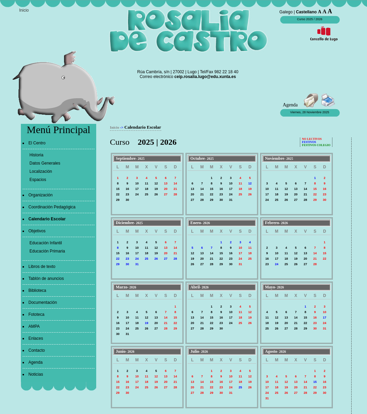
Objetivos (37, 231)
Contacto (36, 350)
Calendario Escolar (47, 219)
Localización (40, 171)
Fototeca (36, 314)
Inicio (24, 10)
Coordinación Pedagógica (51, 207)
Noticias (35, 374)
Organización (40, 195)
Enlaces (35, 338)
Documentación (42, 302)
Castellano (306, 12)
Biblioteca (37, 290)
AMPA (34, 326)
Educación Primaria (47, 251)
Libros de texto (41, 266)
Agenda (35, 362)
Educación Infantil (45, 243)
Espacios (37, 179)
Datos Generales (44, 163)
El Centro (37, 143)
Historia (36, 155)
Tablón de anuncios (46, 278)
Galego (286, 12)
